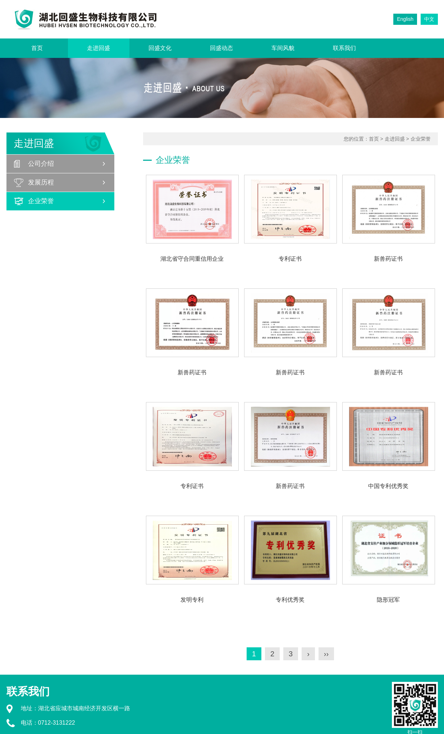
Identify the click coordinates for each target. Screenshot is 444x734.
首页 (37, 48)
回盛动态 (221, 48)
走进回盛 (98, 48)
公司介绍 (41, 163)
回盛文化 (159, 48)
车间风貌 (282, 48)
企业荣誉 (41, 201)
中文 (429, 19)
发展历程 (41, 182)
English (405, 19)
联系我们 (344, 48)
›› (326, 654)
